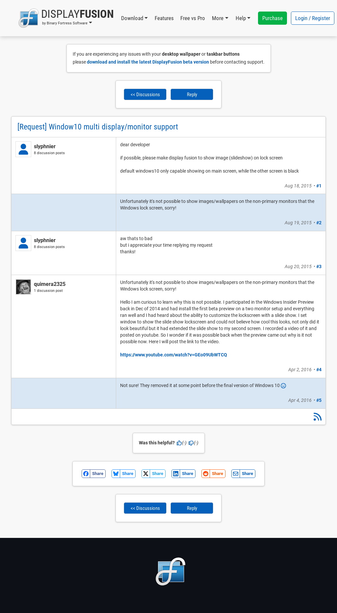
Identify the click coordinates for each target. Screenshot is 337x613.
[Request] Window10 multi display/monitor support (97, 126)
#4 (319, 369)
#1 (319, 185)
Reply (192, 95)
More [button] (217, 18)
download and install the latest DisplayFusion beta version (148, 62)
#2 (319, 222)
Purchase (272, 18)
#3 (319, 266)
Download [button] (132, 18)
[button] (65, 18)
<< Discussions (145, 95)
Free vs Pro (192, 18)
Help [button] (241, 18)
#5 (319, 400)
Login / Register (312, 18)
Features (164, 18)
